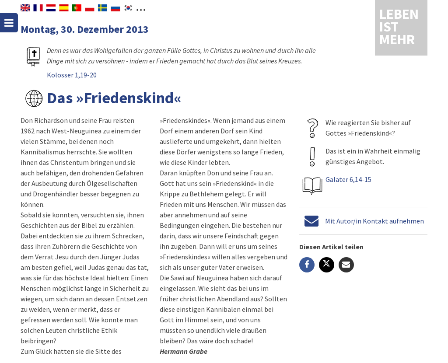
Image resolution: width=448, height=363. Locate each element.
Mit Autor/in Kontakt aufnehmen (374, 220)
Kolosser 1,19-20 (72, 74)
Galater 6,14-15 (348, 179)
